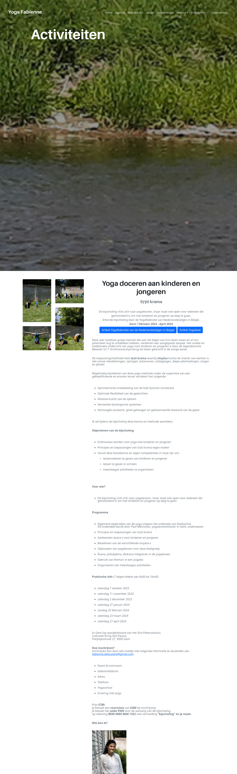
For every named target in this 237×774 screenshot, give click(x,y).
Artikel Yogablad (190, 330)
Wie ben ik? (135, 12)
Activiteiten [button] (198, 12)
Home (108, 12)
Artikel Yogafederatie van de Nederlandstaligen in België (138, 330)
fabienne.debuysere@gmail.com (113, 654)
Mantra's (182, 12)
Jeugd (150, 12)
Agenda (120, 12)
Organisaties (219, 12)
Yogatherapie (165, 12)
